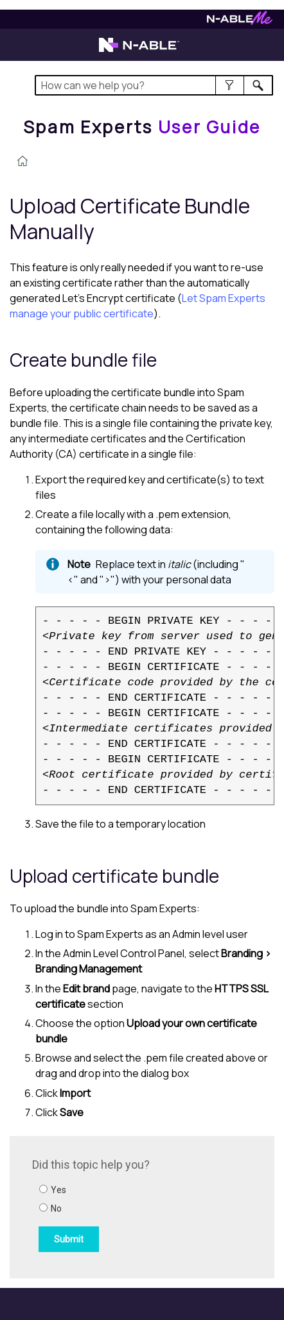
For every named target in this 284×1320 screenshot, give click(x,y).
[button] (229, 85)
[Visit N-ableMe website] (239, 21)
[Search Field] (154, 85)
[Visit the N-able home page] (139, 51)
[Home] (142, 126)
